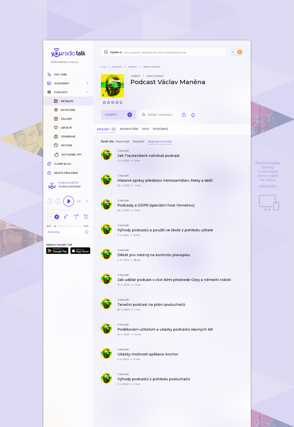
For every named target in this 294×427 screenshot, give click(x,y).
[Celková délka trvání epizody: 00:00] (87, 226)
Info (145, 129)
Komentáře (129, 129)
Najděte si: (116, 52)
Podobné (160, 129)
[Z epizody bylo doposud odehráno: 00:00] (50, 226)
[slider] (55, 226)
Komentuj (68, 232)
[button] (68, 83)
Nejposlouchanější (160, 141)
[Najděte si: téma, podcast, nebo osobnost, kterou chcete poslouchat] (163, 52)
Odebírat (118, 114)
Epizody (106, 129)
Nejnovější (122, 141)
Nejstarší (138, 141)
